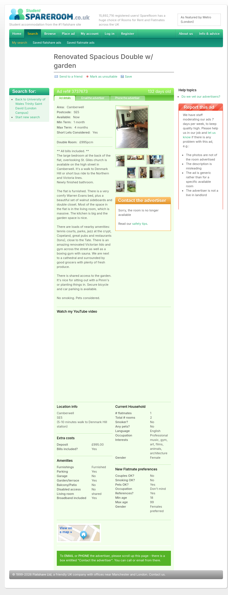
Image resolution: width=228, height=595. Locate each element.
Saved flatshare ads (47, 43)
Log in (109, 33)
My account (90, 33)
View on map (79, 533)
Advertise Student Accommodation (68, 33)
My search (19, 43)
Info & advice (209, 33)
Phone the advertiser (127, 98)
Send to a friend (70, 76)
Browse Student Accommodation (50, 33)
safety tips (139, 224)
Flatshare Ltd (42, 574)
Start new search (27, 117)
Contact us (157, 574)
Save (128, 76)
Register (127, 33)
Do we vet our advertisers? (201, 96)
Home (16, 33)
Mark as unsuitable (103, 76)
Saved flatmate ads (80, 43)
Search (32, 33)
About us (185, 33)
